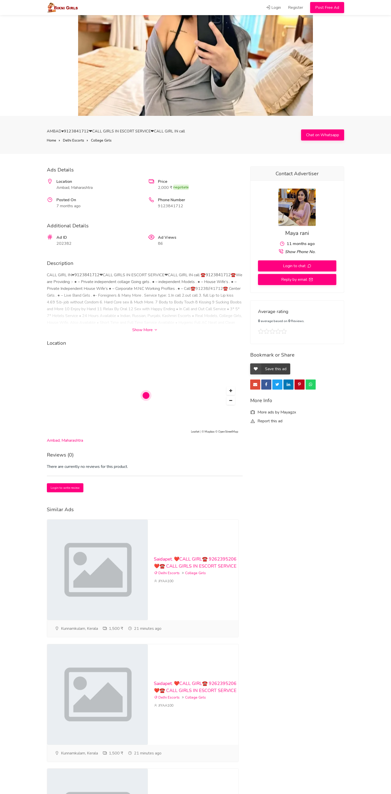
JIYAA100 (163, 598)
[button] (230, 391)
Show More (144, 330)
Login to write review (65, 488)
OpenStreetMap (228, 432)
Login (273, 7)
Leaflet (195, 432)
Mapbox (210, 432)
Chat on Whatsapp (322, 135)
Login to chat (295, 266)
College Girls (101, 140)
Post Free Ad (327, 7)
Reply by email (294, 279)
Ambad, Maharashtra (65, 440)
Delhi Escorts (73, 140)
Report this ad (266, 421)
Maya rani (297, 233)
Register (295, 7)
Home (51, 140)
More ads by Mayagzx (273, 412)
